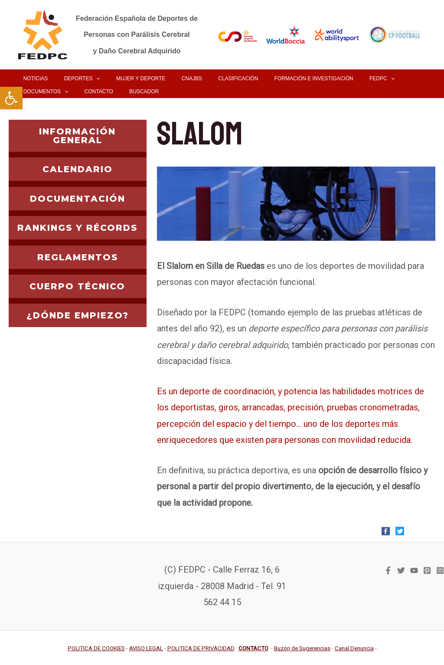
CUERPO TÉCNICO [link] (77, 286)
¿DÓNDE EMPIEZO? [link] (77, 315)
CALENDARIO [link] (77, 169)
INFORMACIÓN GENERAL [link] (77, 135)
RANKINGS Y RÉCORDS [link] (77, 228)
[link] (11, 98)
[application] (87, 78)
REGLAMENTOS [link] (77, 257)
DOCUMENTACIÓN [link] (77, 198)
